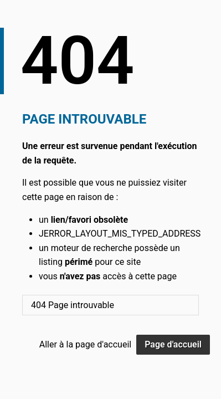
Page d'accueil (173, 344)
